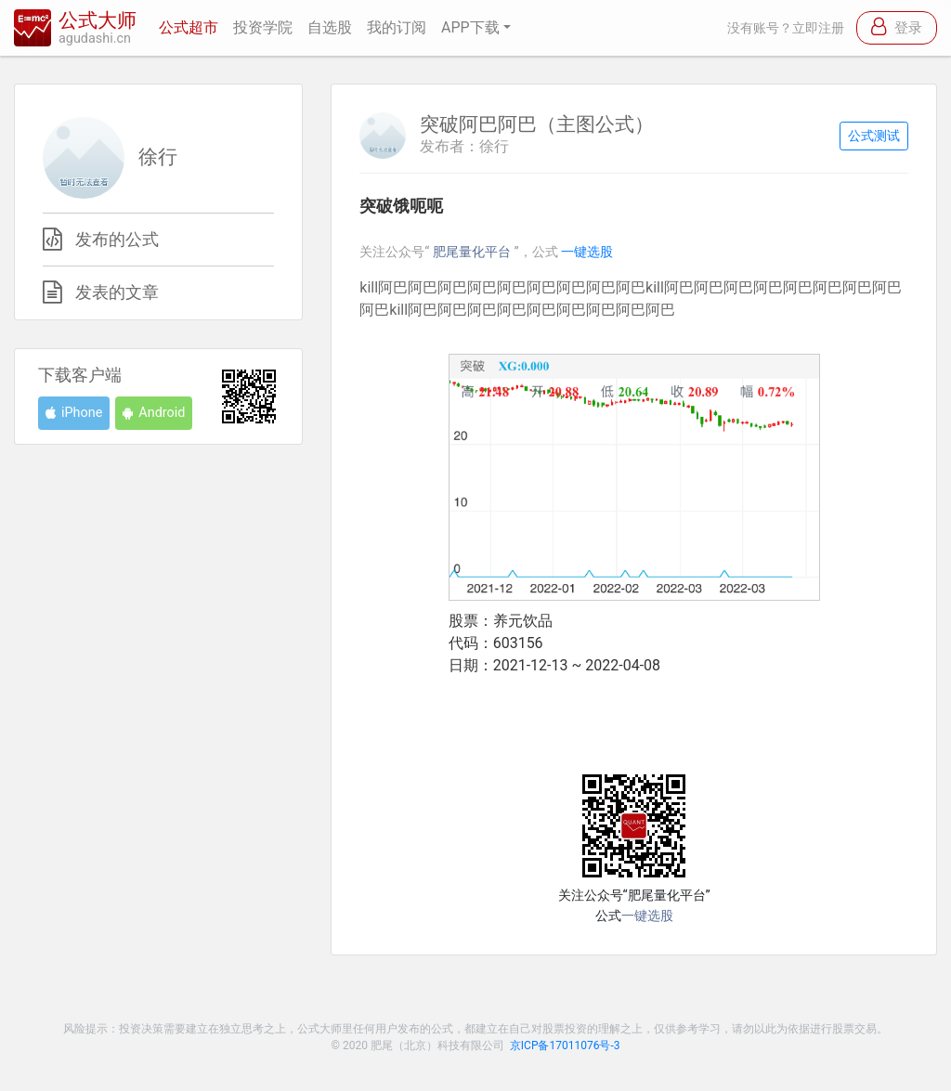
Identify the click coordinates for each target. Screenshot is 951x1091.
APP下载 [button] (470, 27)
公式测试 (874, 135)
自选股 (329, 27)
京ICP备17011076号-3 (565, 1045)
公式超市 (188, 27)
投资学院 (263, 27)
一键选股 (587, 252)
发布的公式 (117, 239)
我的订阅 (396, 27)
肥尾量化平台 (474, 252)
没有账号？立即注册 (785, 28)
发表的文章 (117, 292)
